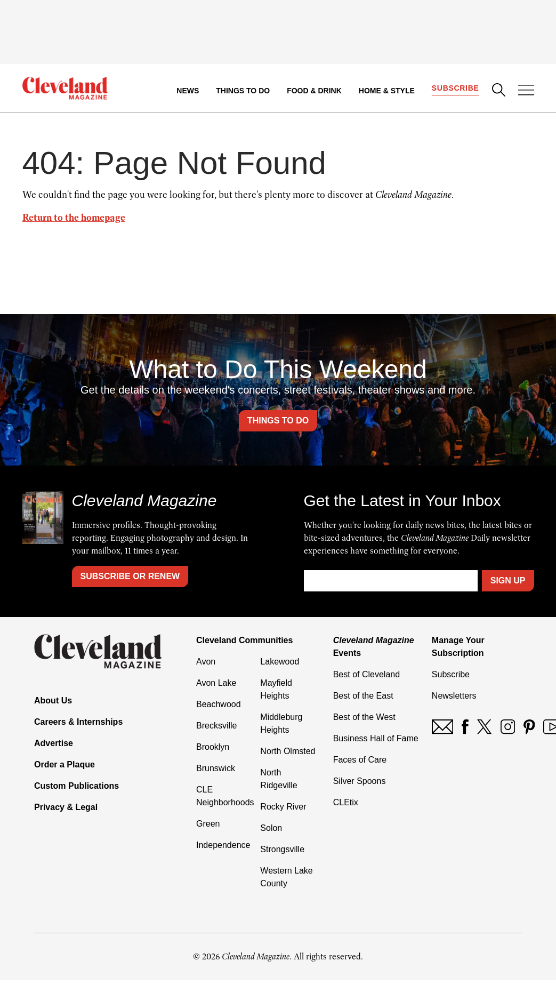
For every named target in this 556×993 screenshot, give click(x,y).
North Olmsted (287, 751)
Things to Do (243, 90)
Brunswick (215, 768)
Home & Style (387, 90)
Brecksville (216, 725)
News (187, 90)
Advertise (53, 743)
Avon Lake (216, 682)
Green (208, 823)
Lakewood (279, 661)
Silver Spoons (359, 781)
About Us (53, 700)
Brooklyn (212, 746)
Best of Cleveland (366, 674)
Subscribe (455, 88)
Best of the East (363, 695)
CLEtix (345, 802)
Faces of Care (359, 759)
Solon (271, 827)
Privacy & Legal (66, 807)
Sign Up (508, 580)
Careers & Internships (78, 721)
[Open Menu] (526, 91)
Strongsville (282, 849)
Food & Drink (314, 90)
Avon (205, 661)
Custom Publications (76, 785)
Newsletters (454, 695)
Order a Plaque (64, 764)
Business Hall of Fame (375, 738)
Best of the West (364, 717)
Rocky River (283, 806)
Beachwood (218, 704)
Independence (223, 845)
